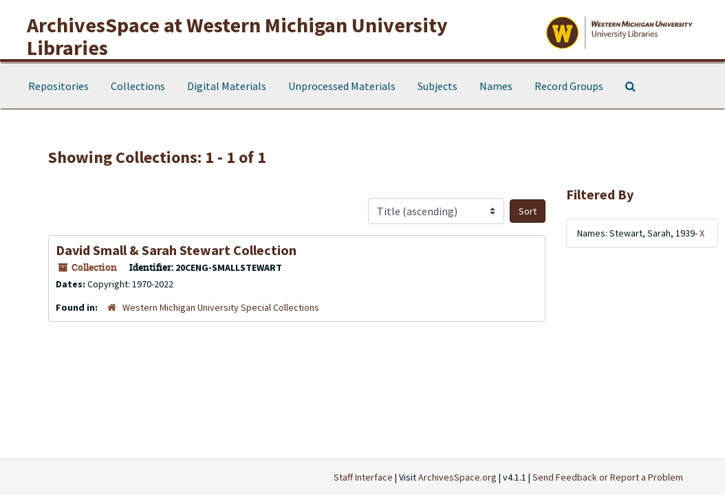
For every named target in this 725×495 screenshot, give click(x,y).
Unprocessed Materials (342, 86)
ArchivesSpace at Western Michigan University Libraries (237, 36)
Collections (138, 86)
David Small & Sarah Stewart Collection (176, 249)
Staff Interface (363, 477)
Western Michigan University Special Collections (220, 307)
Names (495, 86)
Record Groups (568, 86)
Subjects (437, 86)
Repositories (58, 86)
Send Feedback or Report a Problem (607, 477)
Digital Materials (226, 86)
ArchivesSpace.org (457, 477)
